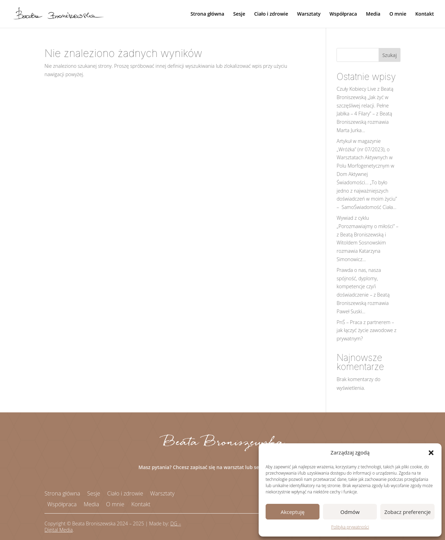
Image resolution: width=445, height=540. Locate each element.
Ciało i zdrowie (271, 14)
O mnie (397, 14)
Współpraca (343, 14)
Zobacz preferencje (407, 511)
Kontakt (424, 14)
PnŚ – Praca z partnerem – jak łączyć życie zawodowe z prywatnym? (366, 330)
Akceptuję (293, 511)
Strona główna (207, 14)
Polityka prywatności (350, 527)
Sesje (239, 14)
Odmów (349, 511)
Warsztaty (309, 14)
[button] (431, 452)
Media (373, 14)
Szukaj (389, 55)
